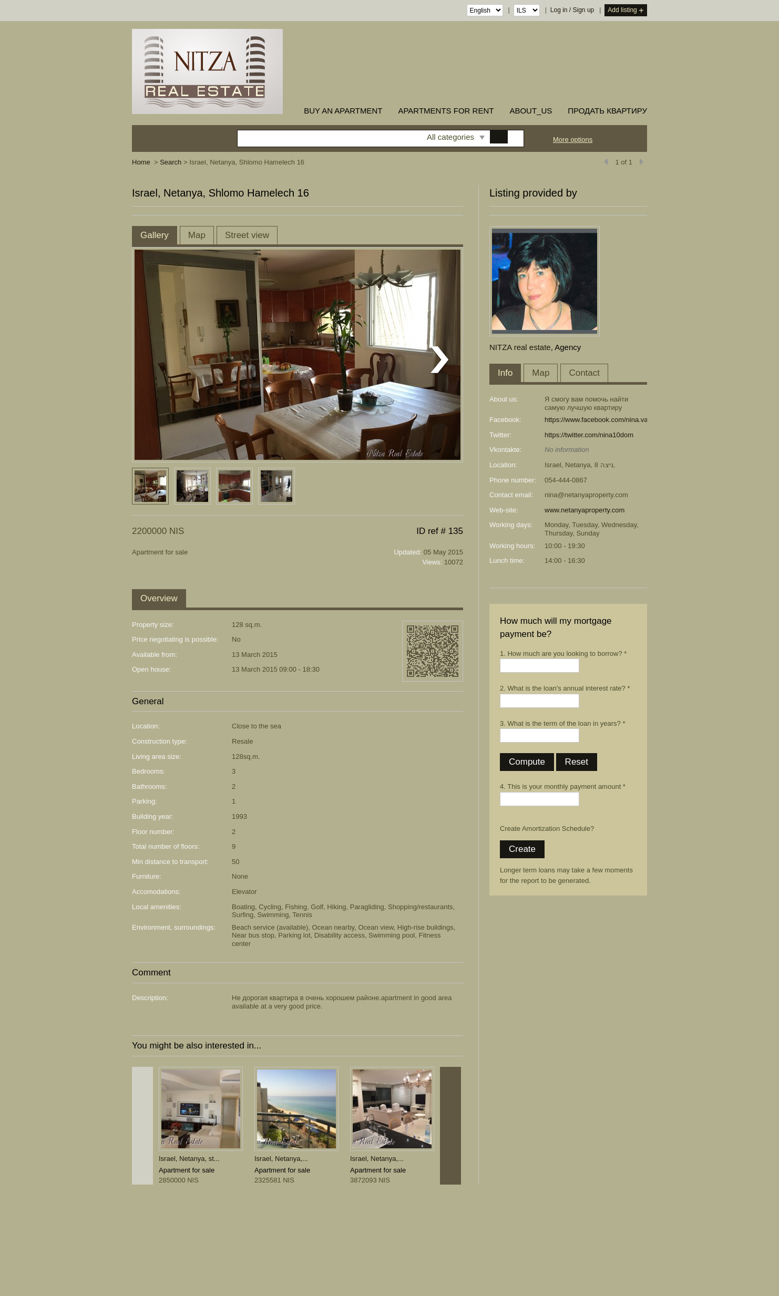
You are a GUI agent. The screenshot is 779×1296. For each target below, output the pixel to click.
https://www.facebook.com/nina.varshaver (608, 420)
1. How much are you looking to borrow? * (563, 653)
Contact (584, 373)
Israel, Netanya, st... (189, 1159)
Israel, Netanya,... (281, 1159)
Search (170, 162)
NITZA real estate (520, 347)
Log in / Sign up (572, 10)
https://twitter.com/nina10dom (589, 435)
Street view (247, 235)
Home (141, 162)
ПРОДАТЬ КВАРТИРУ (607, 110)
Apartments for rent (446, 110)
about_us (530, 110)
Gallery (154, 235)
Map (197, 235)
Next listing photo (439, 360)
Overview (159, 598)
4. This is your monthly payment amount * (563, 786)
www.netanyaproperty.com (584, 510)
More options (572, 139)
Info (505, 373)
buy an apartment (343, 110)
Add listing (626, 11)
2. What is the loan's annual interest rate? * (565, 688)
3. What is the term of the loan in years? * (562, 723)
